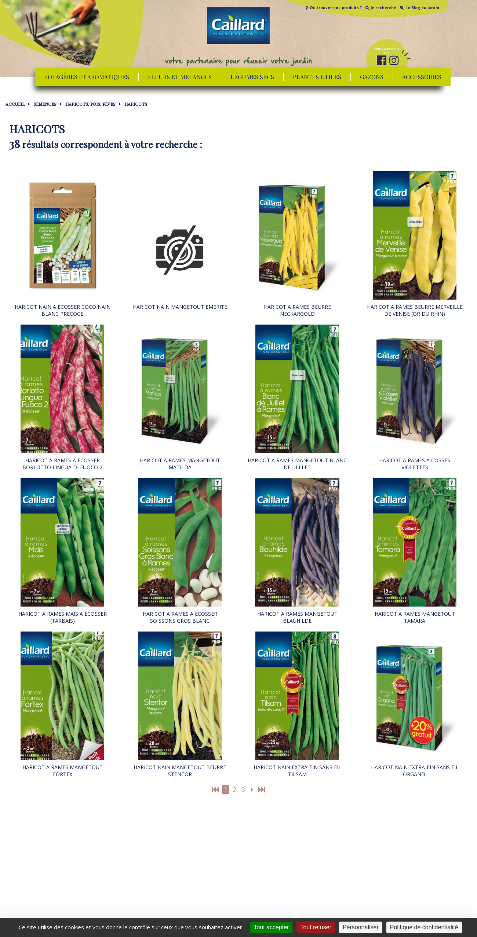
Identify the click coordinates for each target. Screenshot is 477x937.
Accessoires (421, 77)
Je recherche (383, 8)
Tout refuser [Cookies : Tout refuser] (315, 927)
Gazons (371, 77)
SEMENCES (45, 104)
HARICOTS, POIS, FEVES (90, 104)
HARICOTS (135, 104)
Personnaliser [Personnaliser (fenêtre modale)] (361, 927)
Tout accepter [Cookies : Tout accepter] (271, 927)
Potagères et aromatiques (86, 77)
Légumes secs (252, 77)
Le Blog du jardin (422, 8)
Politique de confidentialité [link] (424, 927)
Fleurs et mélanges (180, 77)
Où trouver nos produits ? (336, 8)
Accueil (15, 104)
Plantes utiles (317, 77)
